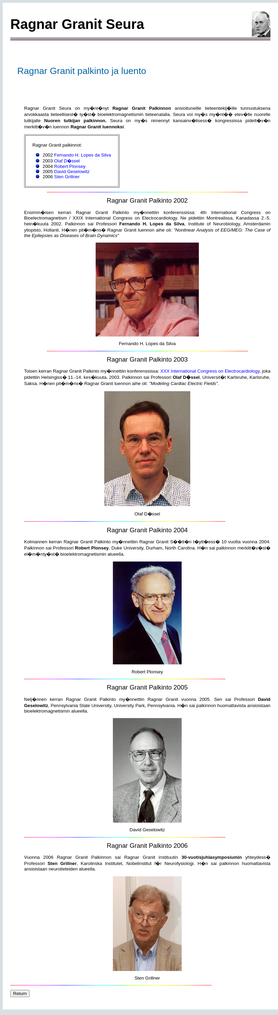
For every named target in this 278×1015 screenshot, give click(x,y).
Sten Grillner (66, 176)
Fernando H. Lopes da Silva (82, 155)
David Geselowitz (71, 171)
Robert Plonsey (69, 166)
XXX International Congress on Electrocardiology (209, 371)
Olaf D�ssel (66, 160)
